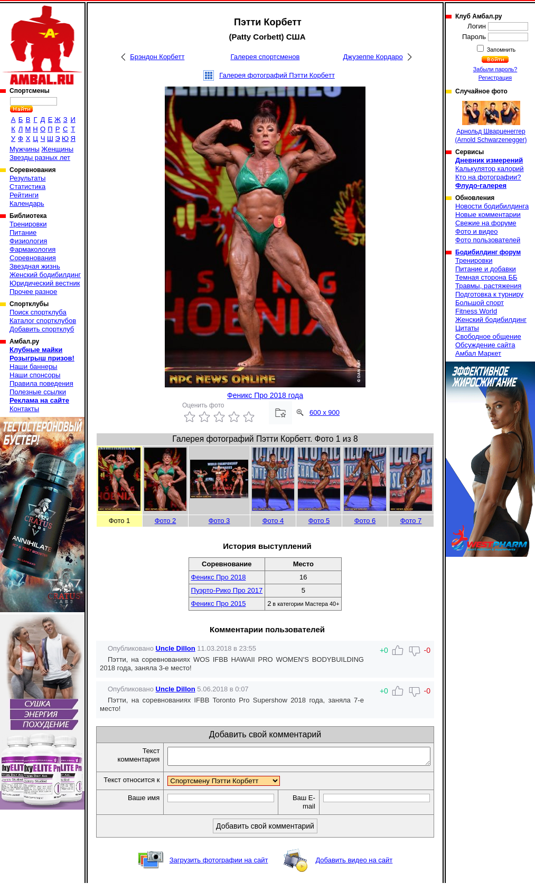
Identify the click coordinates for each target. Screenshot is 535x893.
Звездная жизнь (35, 266)
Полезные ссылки (38, 392)
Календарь (27, 203)
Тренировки (28, 224)
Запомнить (500, 49)
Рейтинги (24, 195)
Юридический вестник (45, 283)
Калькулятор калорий (489, 169)
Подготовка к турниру (489, 294)
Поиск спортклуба (38, 312)
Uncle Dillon (175, 648)
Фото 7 (411, 521)
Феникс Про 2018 (218, 577)
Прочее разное (33, 292)
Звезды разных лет (40, 158)
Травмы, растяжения (488, 286)
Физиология (28, 241)
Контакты (24, 409)
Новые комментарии (488, 214)
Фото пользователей (487, 240)
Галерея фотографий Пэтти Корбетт (277, 75)
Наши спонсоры (35, 375)
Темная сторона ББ (486, 277)
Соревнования (33, 258)
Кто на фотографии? (488, 177)
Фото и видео (476, 231)
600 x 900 (324, 412)
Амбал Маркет (478, 353)
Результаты (27, 178)
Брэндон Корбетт (157, 57)
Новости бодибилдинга (492, 206)
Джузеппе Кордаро (373, 57)
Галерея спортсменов (264, 57)
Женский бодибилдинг (45, 275)
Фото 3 (219, 521)
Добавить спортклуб (42, 329)
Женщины (57, 149)
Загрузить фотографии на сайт (219, 870)
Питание (23, 232)
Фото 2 (165, 521)
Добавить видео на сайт (353, 870)
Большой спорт (479, 303)
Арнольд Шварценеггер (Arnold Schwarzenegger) (491, 122)
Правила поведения (41, 383)
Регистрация (495, 77)
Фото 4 (273, 521)
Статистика (27, 187)
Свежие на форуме (486, 223)
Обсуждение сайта (485, 345)
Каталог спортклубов (43, 321)
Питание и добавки (485, 269)
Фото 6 (365, 521)
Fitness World (476, 311)
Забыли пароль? (495, 69)
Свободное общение (488, 336)
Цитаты (467, 328)
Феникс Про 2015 (218, 603)
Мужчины (25, 149)
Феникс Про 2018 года (265, 395)
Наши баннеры (33, 366)
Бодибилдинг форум (488, 252)
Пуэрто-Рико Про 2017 (227, 590)
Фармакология (32, 249)
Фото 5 (319, 521)
